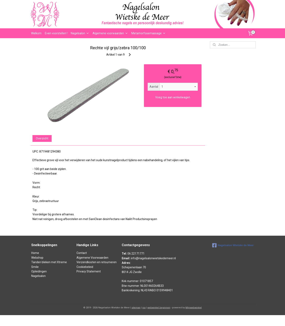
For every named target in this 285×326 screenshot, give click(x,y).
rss (144, 307)
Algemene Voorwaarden (92, 257)
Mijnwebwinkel (193, 307)
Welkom (36, 33)
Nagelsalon (80, 33)
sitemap (136, 307)
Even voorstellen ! (56, 33)
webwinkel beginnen (158, 307)
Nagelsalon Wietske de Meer (233, 245)
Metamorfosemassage (148, 33)
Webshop (37, 257)
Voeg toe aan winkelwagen (172, 97)
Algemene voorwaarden (110, 33)
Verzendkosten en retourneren (96, 262)
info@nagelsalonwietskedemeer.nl (153, 258)
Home (35, 253)
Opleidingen (39, 271)
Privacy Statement (88, 271)
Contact (81, 253)
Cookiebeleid (84, 267)
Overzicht (42, 138)
